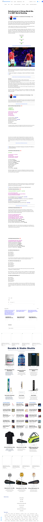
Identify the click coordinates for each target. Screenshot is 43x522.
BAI (14, 513)
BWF (8, 513)
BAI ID (12, 519)
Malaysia (30, 516)
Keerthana (35, 520)
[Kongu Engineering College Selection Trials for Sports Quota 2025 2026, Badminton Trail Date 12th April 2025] (33, 313)
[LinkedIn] (35, 1)
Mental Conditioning (13, 520)
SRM (15, 516)
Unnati (5, 516)
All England (30, 519)
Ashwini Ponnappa (34, 516)
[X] (32, 1)
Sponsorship (7, 519)
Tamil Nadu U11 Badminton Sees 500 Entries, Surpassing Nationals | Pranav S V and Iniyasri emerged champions (9, 317)
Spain (10, 519)
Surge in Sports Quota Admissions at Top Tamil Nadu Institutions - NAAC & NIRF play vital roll (21, 317)
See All (37, 308)
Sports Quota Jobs (32, 513)
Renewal (20, 519)
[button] (42, 1)
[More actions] (34, 9)
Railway (36, 519)
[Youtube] (30, 1)
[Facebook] (31, 1)
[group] (21, 339)
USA (37, 516)
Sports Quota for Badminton (33, 4)
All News (6, 4)
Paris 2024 (18, 516)
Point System (23, 519)
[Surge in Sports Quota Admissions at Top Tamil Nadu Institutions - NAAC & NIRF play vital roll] (21, 313)
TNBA (36, 513)
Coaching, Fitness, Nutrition (17, 4)
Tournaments (23, 4)
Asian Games (26, 520)
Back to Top (1, 519)
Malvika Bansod (30, 520)
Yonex (28, 513)
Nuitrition (9, 520)
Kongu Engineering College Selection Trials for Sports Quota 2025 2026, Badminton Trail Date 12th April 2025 (33, 317)
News (8, 4)
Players (12, 4)
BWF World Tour (18, 513)
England (33, 519)
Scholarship (22, 513)
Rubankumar (12, 516)
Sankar (21, 516)
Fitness (5, 520)
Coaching (12, 513)
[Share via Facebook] (8, 302)
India (6, 513)
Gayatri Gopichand (26, 516)
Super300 (8, 516)
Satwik (27, 519)
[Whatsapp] (29, 1)
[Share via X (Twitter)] (10, 302)
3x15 (37, 520)
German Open (16, 519)
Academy (27, 4)
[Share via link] (13, 302)
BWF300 (18, 520)
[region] (9, 365)
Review (25, 513)
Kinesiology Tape (22, 520)
